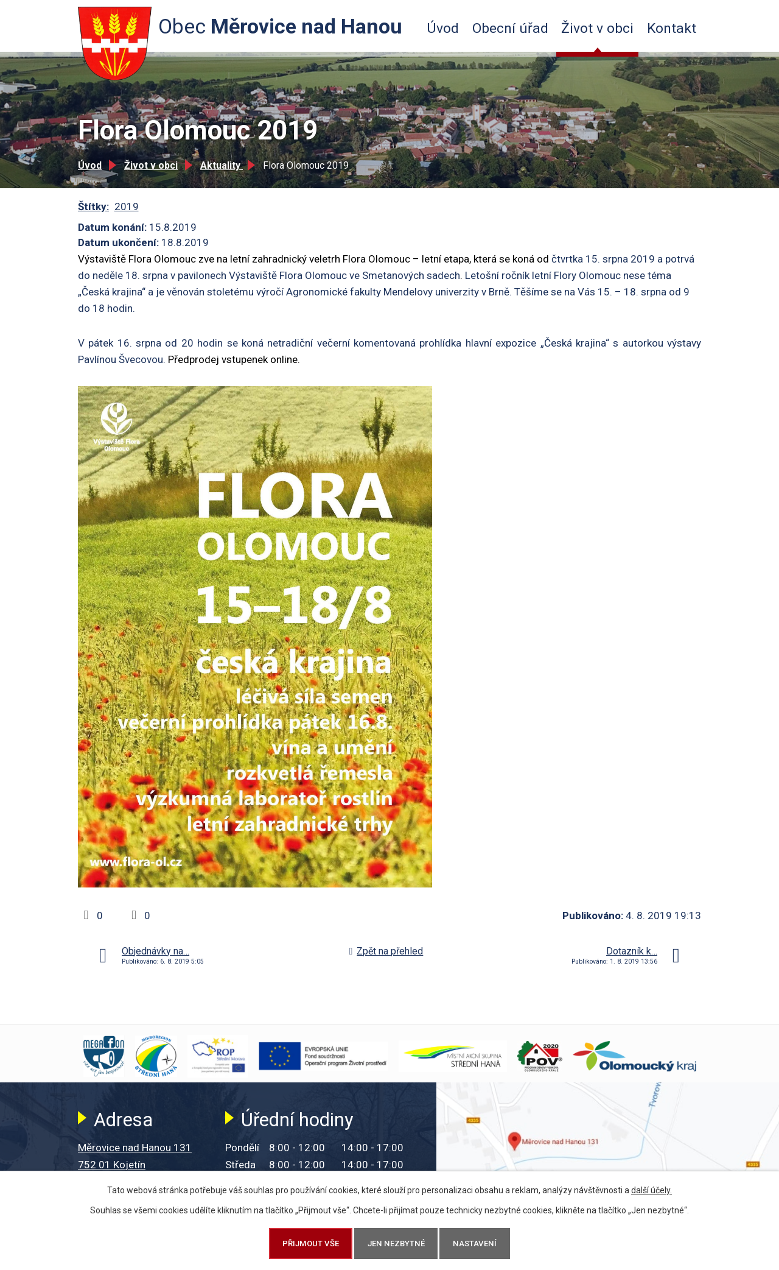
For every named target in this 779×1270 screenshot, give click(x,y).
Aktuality (221, 165)
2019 (126, 206)
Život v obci (597, 28)
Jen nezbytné (396, 1243)
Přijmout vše (310, 1243)
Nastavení (475, 1243)
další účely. (651, 1190)
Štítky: (93, 206)
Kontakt (671, 28)
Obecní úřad (510, 28)
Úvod (443, 28)
